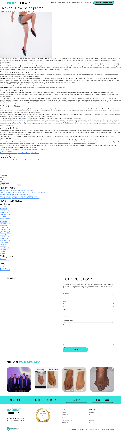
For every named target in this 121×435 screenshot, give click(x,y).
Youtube (91, 415)
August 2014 (4, 244)
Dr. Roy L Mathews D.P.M (15, 419)
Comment (3, 176)
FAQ (68, 3)
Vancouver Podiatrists (39, 149)
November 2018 (5, 224)
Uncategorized (4, 261)
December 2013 (5, 248)
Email (2, 179)
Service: (65, 317)
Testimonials (77, 3)
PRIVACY (71, 430)
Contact (88, 3)
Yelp (90, 423)
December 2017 (5, 229)
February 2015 (4, 237)
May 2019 (3, 220)
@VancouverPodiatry (29, 362)
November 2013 (5, 250)
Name (2, 178)
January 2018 (4, 227)
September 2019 (5, 218)
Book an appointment (104, 3)
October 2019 (4, 216)
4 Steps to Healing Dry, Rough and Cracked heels (15, 194)
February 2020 (4, 211)
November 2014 (5, 240)
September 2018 (5, 226)
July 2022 (3, 207)
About (53, 3)
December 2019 (5, 214)
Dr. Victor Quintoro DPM (24, 149)
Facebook (92, 409)
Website (2, 181)
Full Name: (66, 294)
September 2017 (5, 233)
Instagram (92, 412)
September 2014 (5, 242)
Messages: (66, 325)
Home (64, 409)
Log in (2, 266)
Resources (9, 151)
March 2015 (3, 235)
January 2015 (4, 239)
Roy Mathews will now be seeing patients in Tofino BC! (17, 190)
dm (34, 11)
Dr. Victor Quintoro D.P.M (15, 421)
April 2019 (3, 222)
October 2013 (4, 252)
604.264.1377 (102, 400)
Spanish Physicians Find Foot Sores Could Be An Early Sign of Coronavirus (22, 192)
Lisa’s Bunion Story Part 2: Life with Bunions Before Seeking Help (20, 198)
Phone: (65, 309)
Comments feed (5, 270)
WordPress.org (4, 272)
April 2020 (3, 209)
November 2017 (5, 231)
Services (61, 3)
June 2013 (3, 253)
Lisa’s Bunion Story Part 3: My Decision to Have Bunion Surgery (19, 196)
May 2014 (3, 246)
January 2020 (4, 213)
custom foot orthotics (19, 120)
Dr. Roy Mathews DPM (8, 149)
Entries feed (3, 268)
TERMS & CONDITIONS (80, 430)
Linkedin (91, 420)
